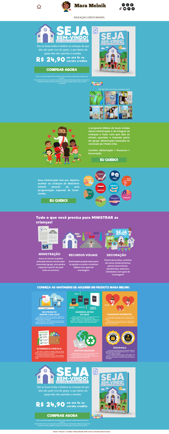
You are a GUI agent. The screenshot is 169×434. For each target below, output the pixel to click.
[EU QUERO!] (109, 159)
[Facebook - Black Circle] (131, 4)
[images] (127, 4)
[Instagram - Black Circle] (133, 8)
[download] (123, 4)
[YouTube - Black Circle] (124, 8)
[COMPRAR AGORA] (61, 70)
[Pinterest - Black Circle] (129, 8)
